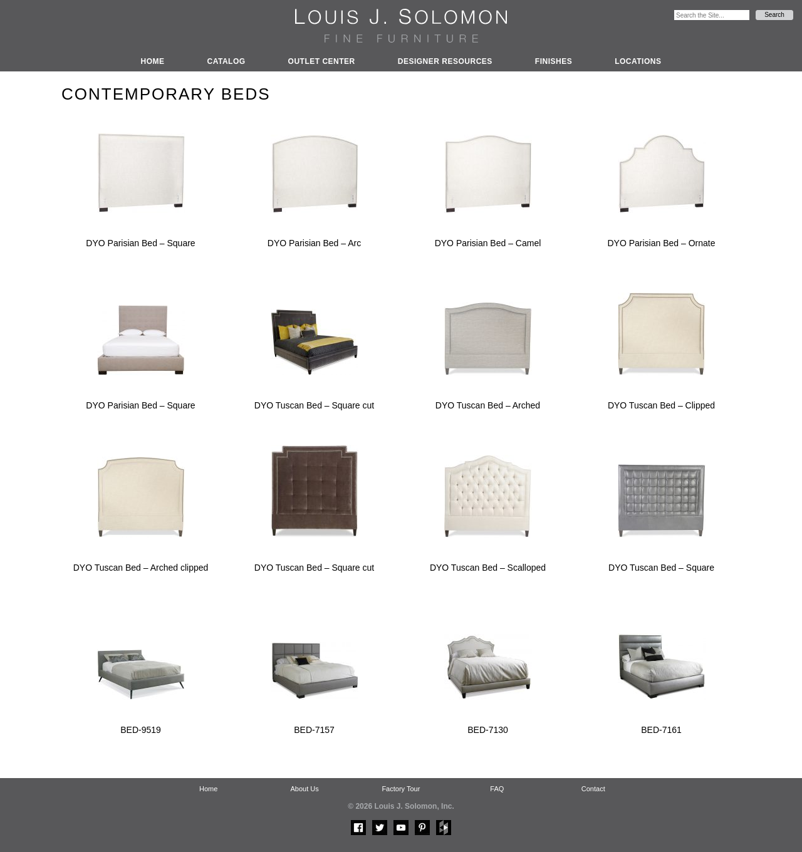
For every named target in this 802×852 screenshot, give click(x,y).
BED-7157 (314, 730)
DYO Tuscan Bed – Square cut (314, 405)
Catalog (226, 61)
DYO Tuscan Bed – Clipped (661, 405)
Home (153, 61)
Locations (638, 61)
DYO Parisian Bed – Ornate (662, 243)
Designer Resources (445, 61)
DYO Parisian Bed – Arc (314, 243)
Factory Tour (401, 788)
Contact (593, 788)
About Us (304, 788)
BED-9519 (140, 730)
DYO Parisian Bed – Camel (488, 243)
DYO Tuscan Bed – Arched (487, 405)
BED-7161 (661, 730)
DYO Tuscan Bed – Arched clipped (141, 568)
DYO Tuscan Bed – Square (661, 568)
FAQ (497, 788)
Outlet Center (321, 61)
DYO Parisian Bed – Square (140, 243)
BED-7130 (487, 730)
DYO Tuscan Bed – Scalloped (488, 568)
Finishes (553, 61)
